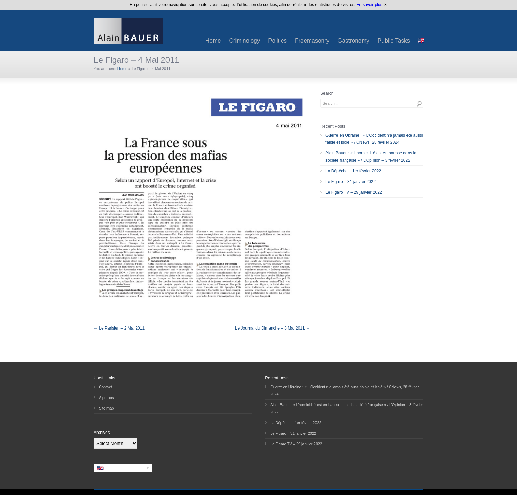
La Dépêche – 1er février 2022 (353, 171)
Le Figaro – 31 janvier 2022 (350, 181)
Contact (105, 387)
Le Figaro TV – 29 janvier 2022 (353, 192)
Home (213, 40)
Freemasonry (312, 40)
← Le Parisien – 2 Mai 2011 (119, 328)
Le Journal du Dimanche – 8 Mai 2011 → (272, 328)
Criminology (244, 40)
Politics (277, 40)
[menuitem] (421, 40)
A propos (106, 397)
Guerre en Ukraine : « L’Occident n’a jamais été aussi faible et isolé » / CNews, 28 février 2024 (374, 139)
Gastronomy (353, 40)
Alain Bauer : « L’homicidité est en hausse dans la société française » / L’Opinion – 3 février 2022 (370, 157)
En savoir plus (369, 4)
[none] (123, 468)
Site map (106, 408)
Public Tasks (394, 40)
